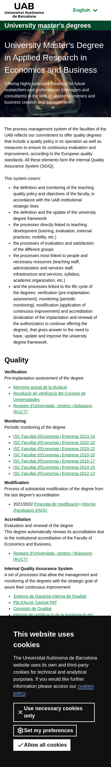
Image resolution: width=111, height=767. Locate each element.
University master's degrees (47, 25)
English (90, 9)
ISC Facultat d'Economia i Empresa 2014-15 (54, 467)
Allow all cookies (42, 744)
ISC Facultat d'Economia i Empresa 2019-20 (54, 455)
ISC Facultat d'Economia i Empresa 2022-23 (54, 442)
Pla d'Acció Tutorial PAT (35, 602)
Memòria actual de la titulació (40, 387)
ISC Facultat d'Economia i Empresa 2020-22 (54, 448)
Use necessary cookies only (50, 712)
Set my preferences (45, 730)
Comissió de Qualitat (32, 608)
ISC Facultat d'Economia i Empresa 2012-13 (54, 473)
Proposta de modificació (56, 504)
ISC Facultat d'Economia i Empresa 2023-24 (54, 436)
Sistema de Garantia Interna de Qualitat (49, 596)
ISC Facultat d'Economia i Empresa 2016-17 (54, 461)
